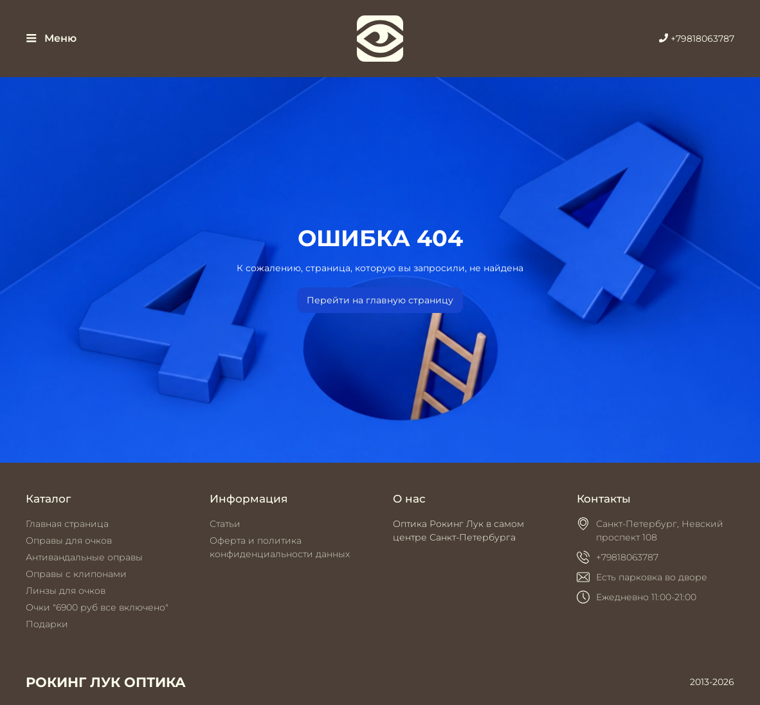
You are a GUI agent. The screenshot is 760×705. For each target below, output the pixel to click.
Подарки (47, 624)
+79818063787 (696, 38)
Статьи (225, 524)
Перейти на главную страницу (380, 300)
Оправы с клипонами (76, 574)
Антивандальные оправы (84, 557)
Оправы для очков (69, 540)
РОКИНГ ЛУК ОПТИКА (106, 682)
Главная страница (67, 524)
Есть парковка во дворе (651, 577)
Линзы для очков (65, 590)
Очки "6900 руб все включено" (97, 607)
